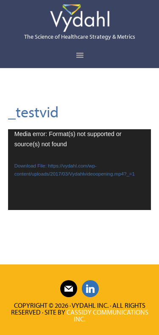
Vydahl (79, 18)
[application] (79, 169)
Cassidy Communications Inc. (107, 315)
